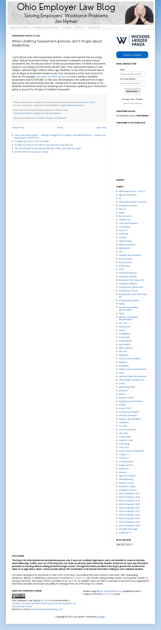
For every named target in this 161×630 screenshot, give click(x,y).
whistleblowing (126, 479)
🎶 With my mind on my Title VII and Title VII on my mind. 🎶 (44, 144)
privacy (122, 404)
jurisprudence (125, 340)
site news (123, 433)
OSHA (122, 383)
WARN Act (124, 468)
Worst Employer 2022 (129, 511)
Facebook (62, 118)
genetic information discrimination (128, 318)
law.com (123, 351)
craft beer (123, 233)
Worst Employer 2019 (129, 500)
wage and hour (126, 465)
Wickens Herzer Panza (85, 102)
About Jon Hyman (19, 27)
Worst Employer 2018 (129, 497)
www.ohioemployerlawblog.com (46, 609)
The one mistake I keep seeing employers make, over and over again (48, 148)
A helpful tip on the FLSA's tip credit (32, 141)
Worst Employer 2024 (129, 518)
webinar (123, 472)
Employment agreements (131, 287)
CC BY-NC (107, 594)
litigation (123, 362)
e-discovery (124, 265)
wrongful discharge (128, 528)
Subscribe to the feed (22, 113)
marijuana (124, 365)
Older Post (101, 127)
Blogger (101, 616)
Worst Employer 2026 (129, 525)
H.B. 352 (123, 323)
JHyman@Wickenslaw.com (72, 105)
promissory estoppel (129, 411)
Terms (131, 103)
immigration (125, 333)
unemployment (126, 461)
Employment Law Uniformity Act (133, 295)
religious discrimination (130, 419)
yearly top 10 (125, 532)
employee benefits (128, 276)
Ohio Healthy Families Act (131, 379)
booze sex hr (125, 216)
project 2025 (125, 408)
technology (124, 443)
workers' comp (126, 482)
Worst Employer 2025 (129, 521)
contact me (79, 577)
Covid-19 (123, 230)
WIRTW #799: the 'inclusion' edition (31, 151)
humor (122, 330)
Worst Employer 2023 (129, 514)
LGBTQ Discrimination (130, 358)
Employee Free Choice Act (131, 280)
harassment (124, 326)
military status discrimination (133, 369)
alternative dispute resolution (133, 201)
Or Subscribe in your (132, 115)
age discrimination (128, 194)
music (122, 372)
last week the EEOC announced (53, 76)
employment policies (129, 300)
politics (122, 394)
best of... (123, 209)
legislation (124, 354)
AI (120, 198)
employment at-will (128, 290)
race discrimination (128, 415)
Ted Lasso (124, 447)
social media (125, 436)
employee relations (128, 283)
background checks (128, 205)
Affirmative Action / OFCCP (132, 191)
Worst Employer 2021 (129, 507)
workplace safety (127, 486)
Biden (121, 212)
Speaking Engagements (46, 27)
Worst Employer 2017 (129, 493)
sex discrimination (127, 429)
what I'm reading (127, 475)
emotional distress (128, 272)
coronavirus (124, 226)
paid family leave (127, 386)
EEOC (121, 269)
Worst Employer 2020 (129, 504)
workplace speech (127, 490)
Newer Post (18, 127)
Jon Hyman (46, 600)
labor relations (126, 347)
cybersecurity (125, 240)
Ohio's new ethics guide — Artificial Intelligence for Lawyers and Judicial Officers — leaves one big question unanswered (60, 136)
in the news (124, 337)
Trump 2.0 (124, 457)
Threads (49, 118)
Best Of (79, 27)
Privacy (139, 103)
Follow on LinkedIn (132, 54)
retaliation (124, 422)
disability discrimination (130, 255)
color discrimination (128, 223)
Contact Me (94, 27)
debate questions (127, 244)
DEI (120, 251)
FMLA (122, 313)
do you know (125, 262)
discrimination (125, 258)
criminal (122, 237)
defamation (124, 248)
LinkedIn (41, 118)
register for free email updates (47, 113)
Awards (67, 27)
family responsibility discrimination (128, 308)
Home (60, 127)
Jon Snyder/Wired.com (110, 591)
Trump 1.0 (124, 454)
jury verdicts (125, 344)
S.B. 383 (123, 426)
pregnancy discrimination (131, 401)
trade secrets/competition (131, 450)
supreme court (126, 440)
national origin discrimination (133, 376)
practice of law (126, 397)
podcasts (123, 390)
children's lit (124, 219)
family (122, 303)
